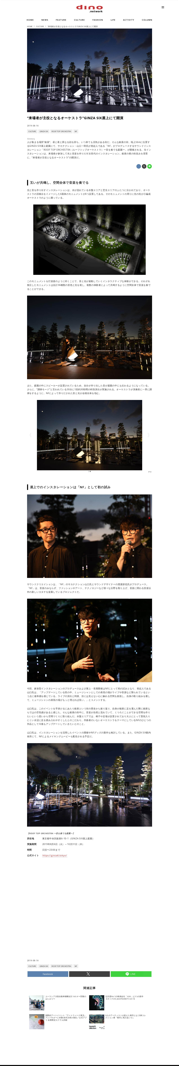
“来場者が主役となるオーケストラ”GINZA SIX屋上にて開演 (75, 118)
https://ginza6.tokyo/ (54, 855)
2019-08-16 (33, 125)
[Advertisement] (58, 936)
